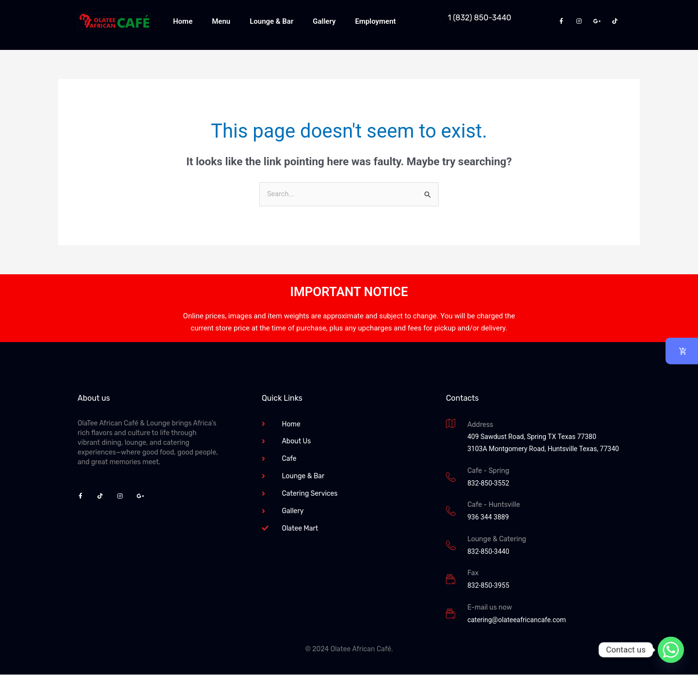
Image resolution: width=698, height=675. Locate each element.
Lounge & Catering (496, 539)
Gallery (324, 21)
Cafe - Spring (488, 471)
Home (182, 21)
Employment (375, 21)
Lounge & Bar (271, 21)
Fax (472, 573)
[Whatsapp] (671, 650)
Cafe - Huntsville (493, 505)
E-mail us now (489, 608)
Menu (221, 21)
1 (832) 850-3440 (479, 17)
